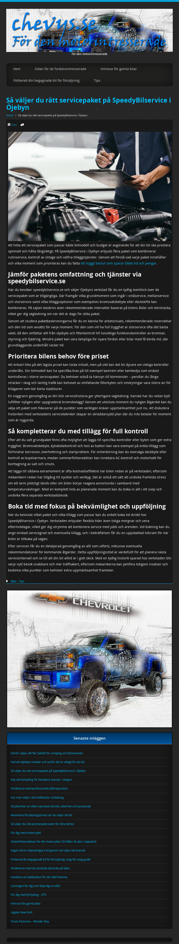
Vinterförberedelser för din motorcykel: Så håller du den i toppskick (53, 841)
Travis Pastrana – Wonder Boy (30, 921)
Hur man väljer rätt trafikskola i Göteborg (37, 797)
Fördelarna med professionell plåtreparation (39, 788)
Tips (97, 80)
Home (9, 115)
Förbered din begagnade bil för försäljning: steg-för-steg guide (51, 859)
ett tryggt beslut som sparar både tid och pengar (118, 263)
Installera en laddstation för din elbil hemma (39, 877)
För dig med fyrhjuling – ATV (28, 894)
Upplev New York (21, 912)
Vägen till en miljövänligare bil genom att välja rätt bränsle (48, 850)
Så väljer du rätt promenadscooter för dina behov (42, 824)
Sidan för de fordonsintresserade (60, 69)
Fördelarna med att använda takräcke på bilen (40, 868)
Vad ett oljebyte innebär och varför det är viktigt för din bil (47, 762)
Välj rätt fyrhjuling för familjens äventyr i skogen (41, 779)
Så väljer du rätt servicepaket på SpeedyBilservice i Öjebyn (88, 104)
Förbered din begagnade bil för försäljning (46, 80)
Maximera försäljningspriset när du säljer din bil (41, 815)
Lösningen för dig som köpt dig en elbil (35, 886)
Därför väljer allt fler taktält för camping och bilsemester (47, 753)
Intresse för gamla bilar (119, 69)
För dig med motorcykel (26, 832)
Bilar (14, 581)
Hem (16, 69)
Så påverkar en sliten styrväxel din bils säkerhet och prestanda (51, 806)
